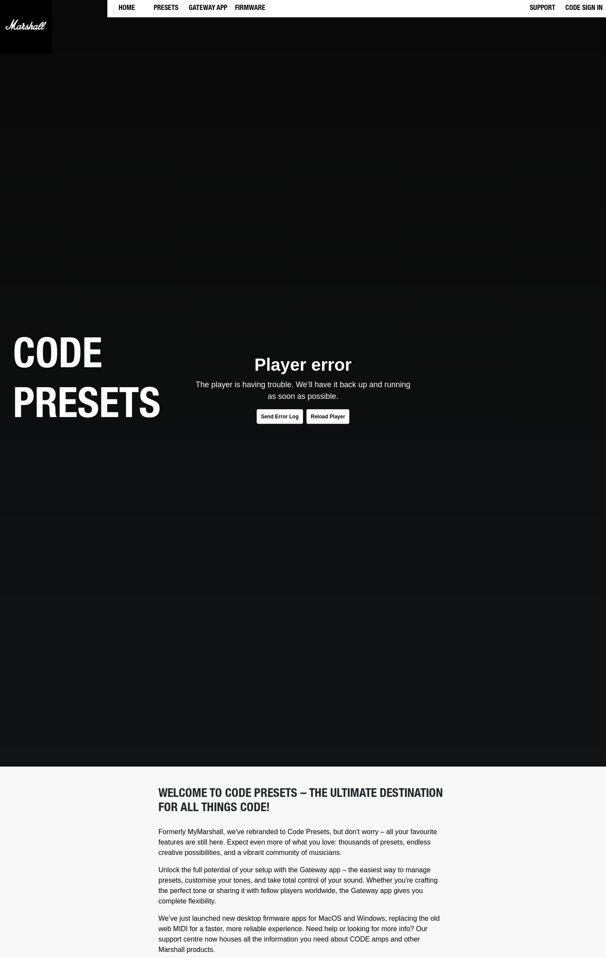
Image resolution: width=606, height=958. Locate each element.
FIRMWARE (250, 8)
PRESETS (166, 8)
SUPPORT (542, 8)
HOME (127, 8)
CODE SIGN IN (584, 8)
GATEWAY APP (208, 8)
